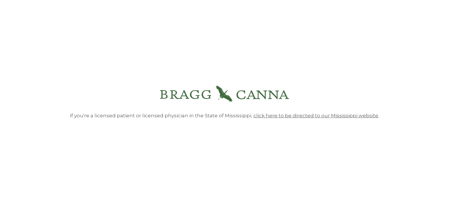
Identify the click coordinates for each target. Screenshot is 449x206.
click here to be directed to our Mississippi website (315, 115)
